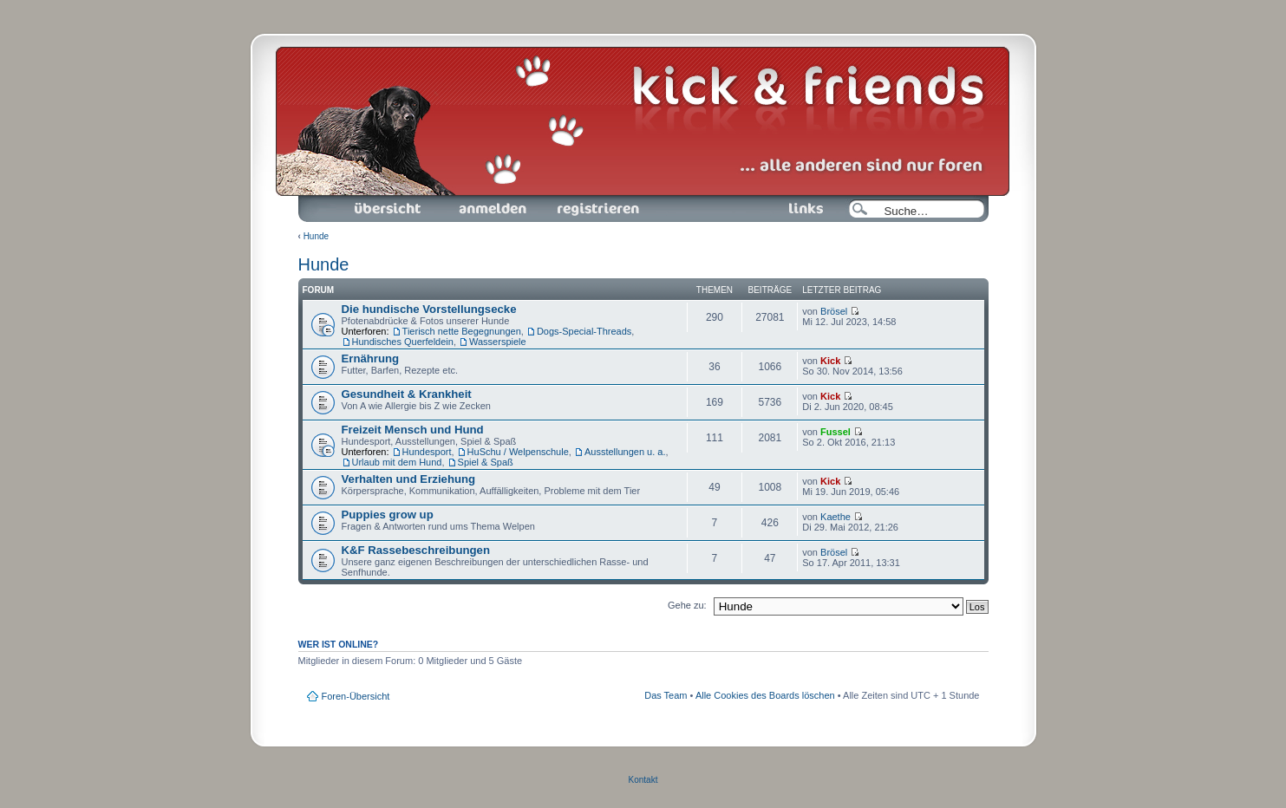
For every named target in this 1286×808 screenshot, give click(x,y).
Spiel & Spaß (485, 462)
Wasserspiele (497, 341)
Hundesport (427, 451)
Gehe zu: (687, 605)
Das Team (665, 695)
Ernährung (371, 358)
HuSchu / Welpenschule (518, 451)
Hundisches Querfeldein (403, 341)
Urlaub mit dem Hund (397, 462)
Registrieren (597, 209)
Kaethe (835, 517)
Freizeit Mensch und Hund (413, 429)
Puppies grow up (388, 514)
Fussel (835, 432)
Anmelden (493, 209)
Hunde (316, 236)
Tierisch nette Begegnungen (461, 331)
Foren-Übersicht (388, 209)
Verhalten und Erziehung (409, 478)
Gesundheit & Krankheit (407, 394)
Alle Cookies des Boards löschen (765, 695)
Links (799, 209)
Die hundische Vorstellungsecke (429, 309)
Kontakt (643, 780)
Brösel (833, 311)
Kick (830, 360)
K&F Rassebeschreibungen (416, 550)
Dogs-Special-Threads (584, 331)
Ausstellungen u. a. (625, 451)
